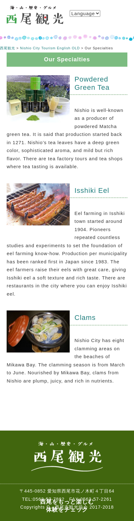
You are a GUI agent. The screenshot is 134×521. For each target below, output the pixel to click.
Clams (85, 318)
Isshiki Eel (91, 190)
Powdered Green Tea (91, 83)
